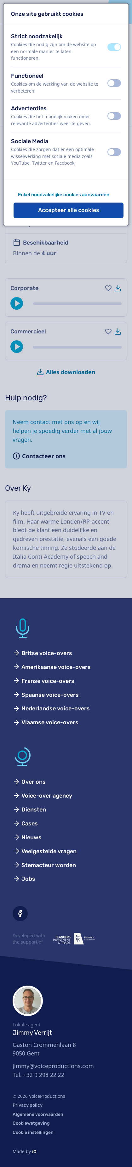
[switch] (114, 47)
